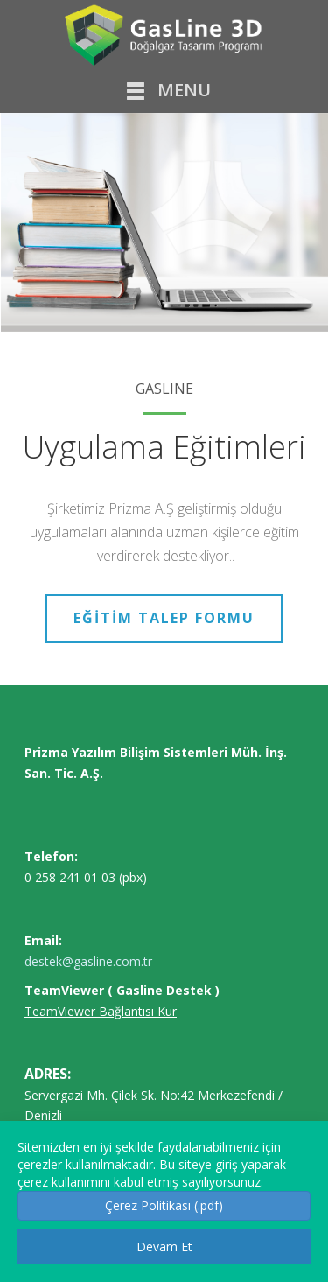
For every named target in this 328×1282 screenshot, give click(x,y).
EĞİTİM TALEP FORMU (164, 617)
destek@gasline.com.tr (88, 961)
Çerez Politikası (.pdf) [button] (164, 1205)
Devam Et (164, 1246)
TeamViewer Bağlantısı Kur (100, 1011)
